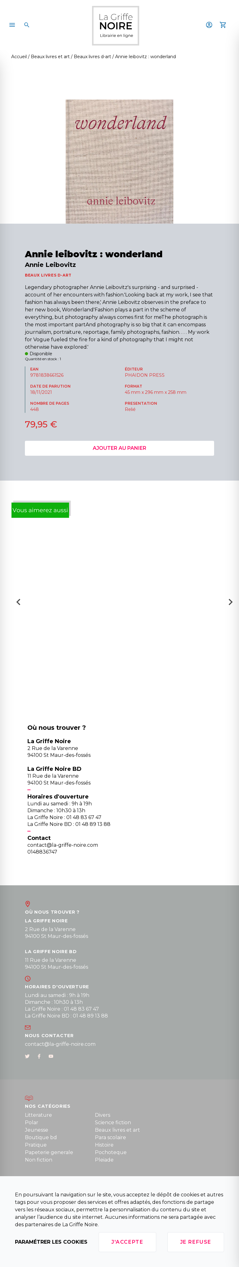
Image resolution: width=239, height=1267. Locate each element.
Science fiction (113, 1122)
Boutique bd (41, 1137)
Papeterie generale (49, 1152)
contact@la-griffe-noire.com (60, 1044)
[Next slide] (233, 604)
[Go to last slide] (16, 604)
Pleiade (104, 1160)
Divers (102, 1115)
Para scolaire (110, 1137)
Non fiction (38, 1160)
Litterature (38, 1115)
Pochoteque (111, 1152)
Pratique (36, 1145)
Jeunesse (36, 1130)
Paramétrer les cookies (51, 1242)
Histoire (104, 1145)
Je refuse (195, 1242)
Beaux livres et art (117, 1130)
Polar (31, 1122)
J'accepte (127, 1242)
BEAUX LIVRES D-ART (48, 275)
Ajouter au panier (119, 448)
